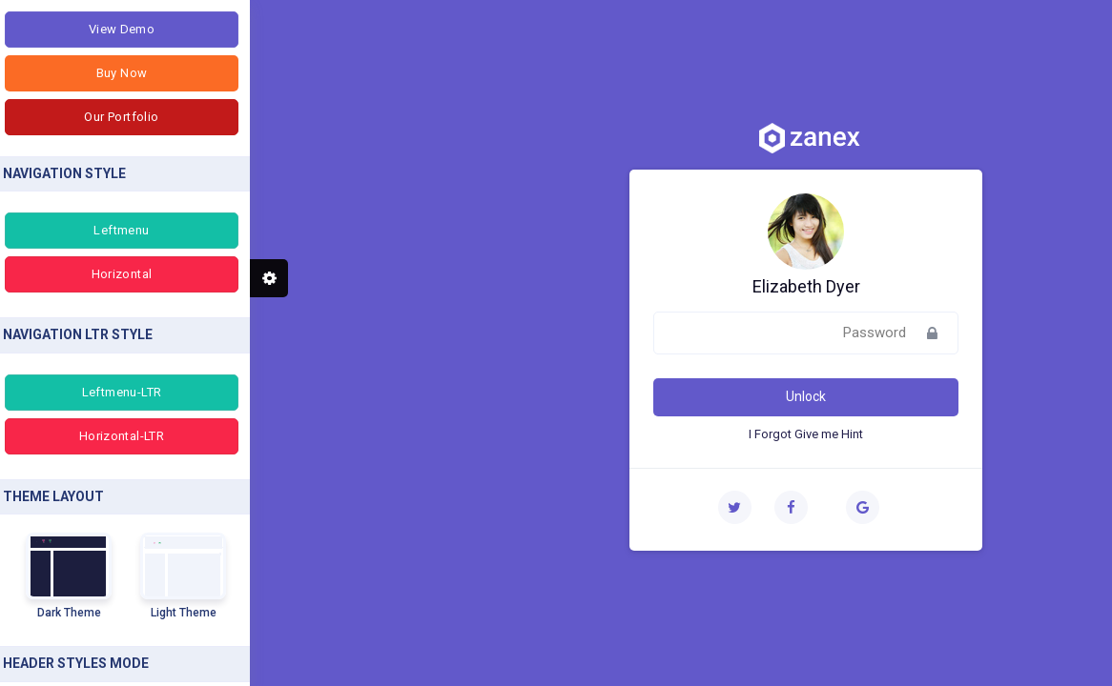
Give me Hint (579, 434)
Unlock (556, 396)
